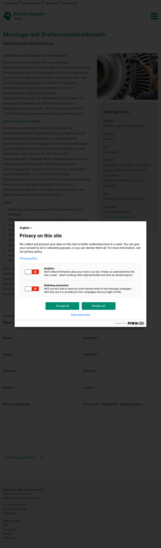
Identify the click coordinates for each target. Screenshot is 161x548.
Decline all (98, 306)
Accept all (62, 306)
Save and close (80, 314)
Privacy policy (28, 258)
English (26, 228)
